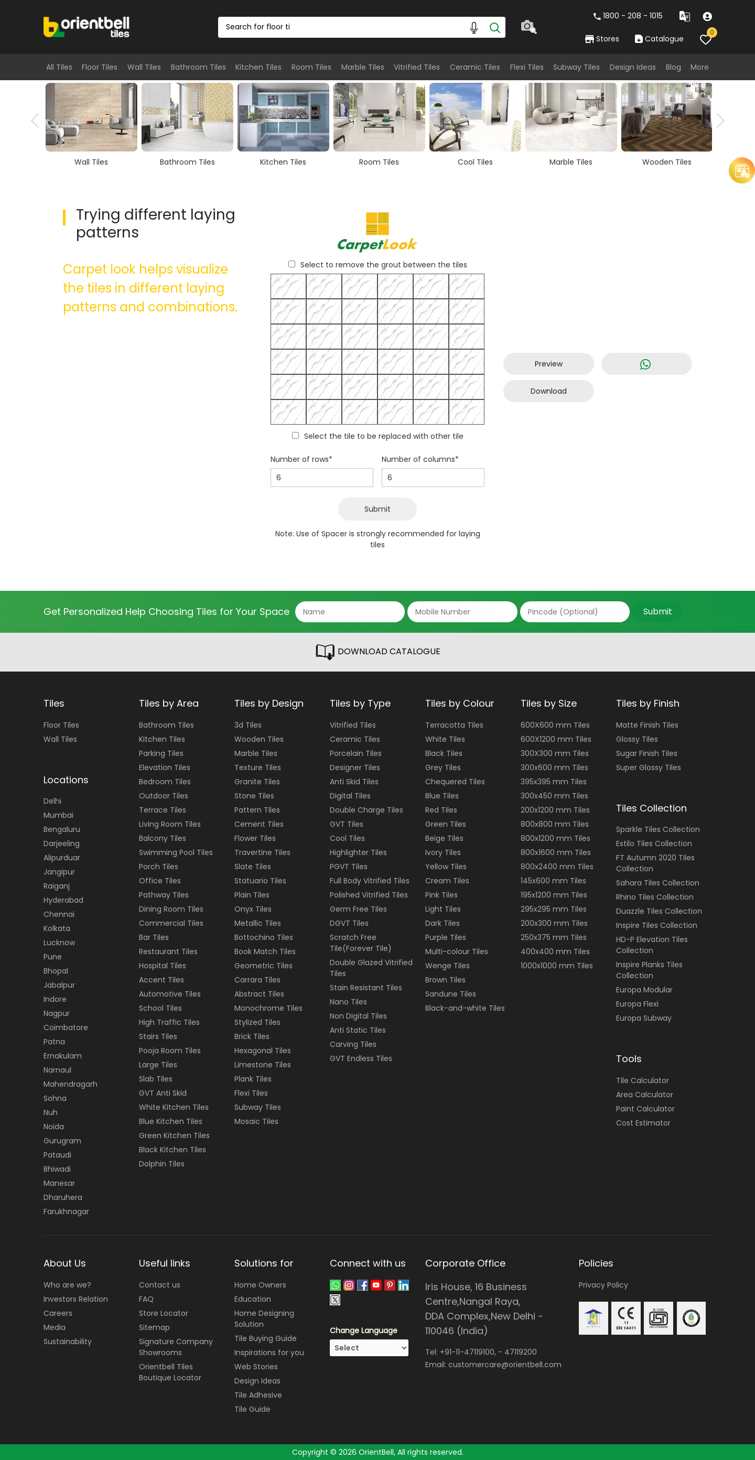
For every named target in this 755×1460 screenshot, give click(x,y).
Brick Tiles (251, 1036)
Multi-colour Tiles (456, 951)
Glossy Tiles (637, 739)
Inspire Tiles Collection (656, 925)
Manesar (59, 1183)
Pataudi (57, 1155)
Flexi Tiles (527, 67)
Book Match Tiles (265, 951)
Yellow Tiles (446, 866)
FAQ (146, 1299)
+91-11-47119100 (467, 1352)
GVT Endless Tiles (361, 1058)
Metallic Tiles (257, 923)
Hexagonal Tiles (262, 1050)
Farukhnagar (66, 1211)
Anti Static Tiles (358, 1030)
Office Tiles (160, 880)
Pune (53, 956)
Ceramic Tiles (475, 67)
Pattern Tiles (257, 810)
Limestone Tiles (262, 1064)
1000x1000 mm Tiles (557, 965)
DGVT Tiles (349, 923)
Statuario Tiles (260, 880)
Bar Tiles (154, 937)
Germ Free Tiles (358, 909)
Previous (38, 120)
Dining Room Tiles (171, 909)
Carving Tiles (353, 1044)
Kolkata (57, 928)
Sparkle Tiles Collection (658, 829)
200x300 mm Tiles (554, 923)
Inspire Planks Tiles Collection (649, 970)
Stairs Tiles (158, 1036)
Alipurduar (62, 857)
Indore (55, 999)
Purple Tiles (445, 937)
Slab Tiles (155, 1079)
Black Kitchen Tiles (172, 1149)
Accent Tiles (161, 980)
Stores (602, 39)
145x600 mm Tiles (553, 880)
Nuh (51, 1112)
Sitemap (154, 1327)
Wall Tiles (144, 67)
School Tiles (160, 1008)
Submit (377, 509)
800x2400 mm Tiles (557, 866)
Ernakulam (63, 1056)
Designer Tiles (355, 767)
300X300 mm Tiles (555, 753)
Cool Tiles (347, 838)
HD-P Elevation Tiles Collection (652, 945)
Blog (673, 67)
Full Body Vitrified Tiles (369, 880)
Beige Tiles (444, 838)
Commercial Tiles (171, 923)
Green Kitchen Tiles (174, 1135)
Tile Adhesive (258, 1395)
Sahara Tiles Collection (657, 883)
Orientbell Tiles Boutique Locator (170, 1372)
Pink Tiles (441, 895)
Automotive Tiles (170, 994)
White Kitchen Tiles (174, 1107)
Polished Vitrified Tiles (369, 895)
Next (717, 120)
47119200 (520, 1352)
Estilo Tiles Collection (654, 843)
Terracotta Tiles (454, 725)
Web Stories (256, 1366)
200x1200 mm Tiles (555, 810)
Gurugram (62, 1140)
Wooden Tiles (259, 739)
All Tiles (59, 67)
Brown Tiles (445, 980)
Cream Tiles (447, 880)
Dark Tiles (442, 923)
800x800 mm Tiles (555, 824)
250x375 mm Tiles (554, 937)
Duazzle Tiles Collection (659, 911)
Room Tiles (311, 67)
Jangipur (59, 872)
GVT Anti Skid (163, 1093)
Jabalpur (59, 985)
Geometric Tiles (263, 965)
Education (252, 1299)
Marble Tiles (362, 67)
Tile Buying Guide (265, 1338)
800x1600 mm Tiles (556, 852)
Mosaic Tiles (256, 1121)
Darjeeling (62, 843)
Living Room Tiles (170, 824)
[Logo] (87, 26)
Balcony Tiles (162, 838)
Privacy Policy (603, 1285)
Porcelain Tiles (356, 753)
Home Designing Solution (264, 1318)
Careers (58, 1313)
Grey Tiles (443, 767)
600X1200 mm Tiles (556, 739)
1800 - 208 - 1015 (628, 15)
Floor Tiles (99, 67)
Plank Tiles (253, 1079)
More (700, 67)
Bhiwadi (57, 1169)
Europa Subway (644, 1018)
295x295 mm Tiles (554, 909)
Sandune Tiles (450, 994)
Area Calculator (644, 1094)
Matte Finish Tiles (647, 725)
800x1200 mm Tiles (555, 838)
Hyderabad (63, 900)
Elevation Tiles (164, 767)
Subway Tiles (576, 67)
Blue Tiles (442, 796)
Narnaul (57, 1070)
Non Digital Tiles (358, 1016)
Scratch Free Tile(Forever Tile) (361, 943)
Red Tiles (441, 810)
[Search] (494, 27)
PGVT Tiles (349, 866)
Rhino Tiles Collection (655, 897)
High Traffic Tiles (169, 1022)
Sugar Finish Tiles (646, 753)
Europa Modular (644, 990)
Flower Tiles (255, 838)
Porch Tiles (158, 866)
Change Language (363, 1330)
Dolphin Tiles (162, 1164)
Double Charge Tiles (366, 810)
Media (55, 1327)
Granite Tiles (257, 781)
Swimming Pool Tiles (176, 852)
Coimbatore (66, 1027)
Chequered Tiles (455, 781)
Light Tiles (443, 909)
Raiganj (57, 886)
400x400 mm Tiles (555, 951)
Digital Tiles (350, 796)
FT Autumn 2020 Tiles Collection (655, 863)
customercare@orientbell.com (505, 1364)
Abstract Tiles (259, 994)
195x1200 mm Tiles (554, 895)
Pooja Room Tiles (170, 1050)
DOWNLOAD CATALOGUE (377, 652)
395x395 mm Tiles (554, 781)
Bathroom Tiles (198, 67)
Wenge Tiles (447, 965)
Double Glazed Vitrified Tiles (371, 968)
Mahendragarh (71, 1084)
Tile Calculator (642, 1080)
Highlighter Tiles (358, 852)
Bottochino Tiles (263, 937)
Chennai (59, 914)
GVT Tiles (346, 824)
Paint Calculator (645, 1109)
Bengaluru (62, 829)
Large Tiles (158, 1064)
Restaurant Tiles (168, 951)
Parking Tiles (161, 753)
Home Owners (260, 1285)
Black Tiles (443, 753)
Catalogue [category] (659, 39)
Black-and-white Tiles (465, 1008)
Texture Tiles (257, 767)
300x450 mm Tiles (554, 796)
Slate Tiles (252, 866)
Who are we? (67, 1285)
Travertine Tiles (262, 852)
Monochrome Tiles (268, 1008)
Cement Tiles (259, 824)
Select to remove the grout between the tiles (383, 264)
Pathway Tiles (164, 895)
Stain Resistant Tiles (366, 987)
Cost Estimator (643, 1123)
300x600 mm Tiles (554, 767)
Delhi (52, 801)
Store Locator (163, 1313)
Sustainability (68, 1341)
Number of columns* (420, 459)
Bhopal (56, 971)
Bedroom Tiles (165, 781)
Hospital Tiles (162, 965)
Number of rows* (301, 459)
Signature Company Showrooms (176, 1347)
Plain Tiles (251, 895)
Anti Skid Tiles (354, 781)
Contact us (159, 1285)
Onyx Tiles (253, 909)
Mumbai (58, 815)
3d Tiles (248, 725)
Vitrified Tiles (417, 67)
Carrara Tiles (257, 980)
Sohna (55, 1098)
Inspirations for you (269, 1352)
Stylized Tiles (257, 1022)
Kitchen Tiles (258, 67)
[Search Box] (361, 27)
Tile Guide (252, 1409)
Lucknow (59, 942)
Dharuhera (63, 1197)
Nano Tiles (348, 1002)
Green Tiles (445, 824)
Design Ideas (633, 67)
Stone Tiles (254, 796)
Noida (54, 1126)
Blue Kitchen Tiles (170, 1121)
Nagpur (57, 1013)
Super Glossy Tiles (648, 767)
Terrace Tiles (162, 810)
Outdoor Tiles (163, 796)
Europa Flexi (637, 1004)
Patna (54, 1041)
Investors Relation (76, 1299)
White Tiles (445, 739)
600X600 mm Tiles (555, 725)
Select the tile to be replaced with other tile (383, 436)
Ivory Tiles (443, 852)
